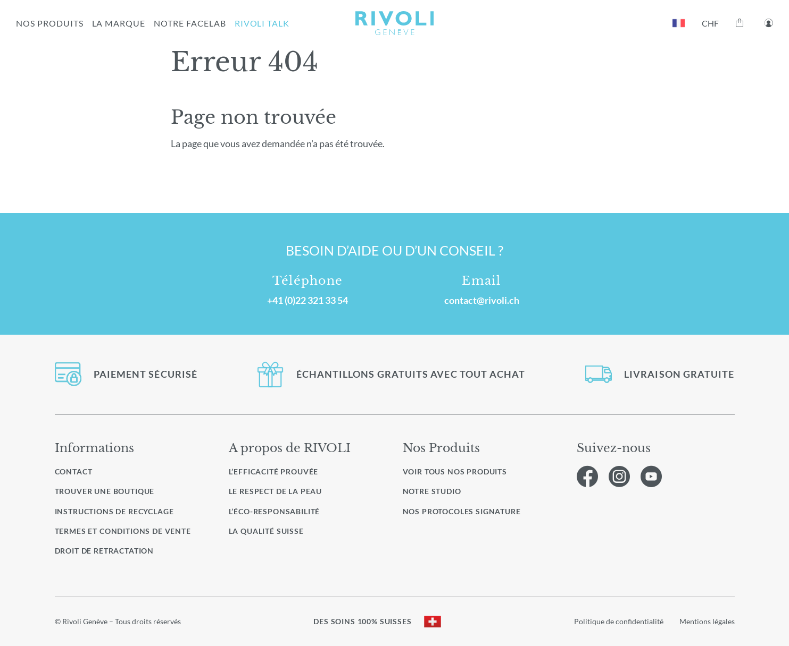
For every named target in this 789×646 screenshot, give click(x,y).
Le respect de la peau (275, 491)
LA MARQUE (119, 23)
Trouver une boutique (105, 491)
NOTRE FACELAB (190, 23)
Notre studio (432, 491)
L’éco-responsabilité (274, 511)
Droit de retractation (104, 550)
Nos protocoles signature (462, 511)
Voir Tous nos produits (455, 472)
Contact (74, 471)
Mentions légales (707, 621)
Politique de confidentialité (618, 621)
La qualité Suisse (266, 531)
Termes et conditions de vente (123, 531)
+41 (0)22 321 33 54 (307, 300)
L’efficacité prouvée (274, 471)
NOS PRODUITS (50, 23)
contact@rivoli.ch (481, 300)
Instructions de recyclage (114, 511)
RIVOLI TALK (262, 23)
